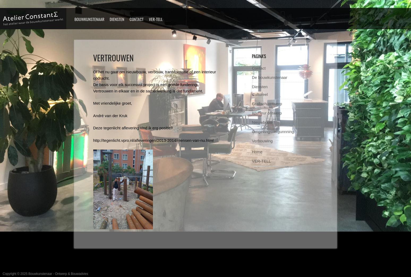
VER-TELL (156, 19)
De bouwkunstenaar (269, 77)
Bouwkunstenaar (89, 19)
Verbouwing (262, 141)
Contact (137, 19)
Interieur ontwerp (267, 113)
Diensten (117, 19)
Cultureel (260, 94)
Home (257, 152)
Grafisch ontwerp (267, 103)
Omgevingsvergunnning (273, 131)
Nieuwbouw (262, 122)
